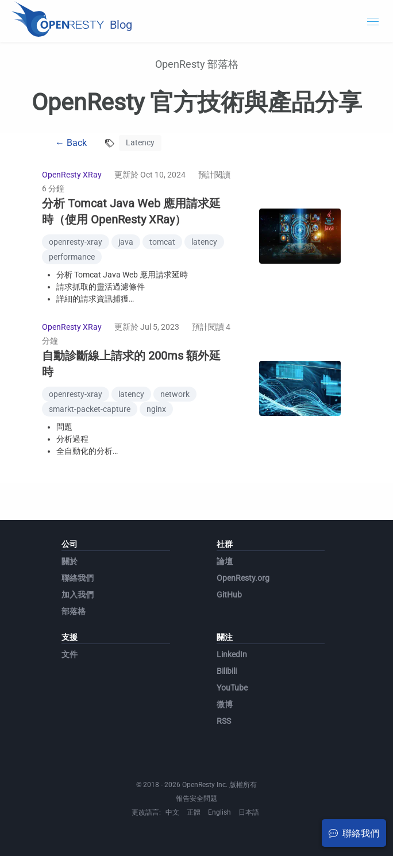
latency (204, 241)
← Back (71, 142)
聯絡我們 (77, 578)
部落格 (73, 611)
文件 (69, 654)
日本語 (248, 812)
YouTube (232, 687)
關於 (69, 561)
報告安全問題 (196, 799)
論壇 (225, 561)
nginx (156, 409)
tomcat (162, 241)
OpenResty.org (243, 578)
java (125, 241)
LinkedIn (232, 654)
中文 (172, 812)
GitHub (229, 594)
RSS (224, 721)
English (219, 812)
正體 (194, 812)
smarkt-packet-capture (89, 409)
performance (72, 256)
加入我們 (77, 594)
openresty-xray (75, 241)
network (175, 394)
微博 (225, 704)
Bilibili (227, 671)
